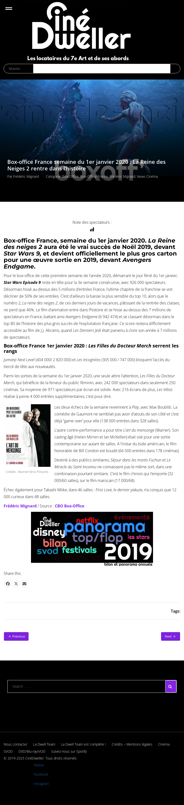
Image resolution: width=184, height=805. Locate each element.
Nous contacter (15, 744)
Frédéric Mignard (26, 176)
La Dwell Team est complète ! (83, 744)
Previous (16, 636)
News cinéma (147, 176)
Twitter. (39, 765)
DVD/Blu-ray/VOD (32, 751)
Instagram (41, 783)
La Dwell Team (44, 744)
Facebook (41, 774)
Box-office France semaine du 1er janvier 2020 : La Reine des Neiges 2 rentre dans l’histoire (86, 165)
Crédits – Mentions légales (132, 744)
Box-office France (94, 176)
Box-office (70, 176)
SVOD (8, 751)
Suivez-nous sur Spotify (69, 751)
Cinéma (164, 744)
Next (170, 636)
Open (13, 11)
